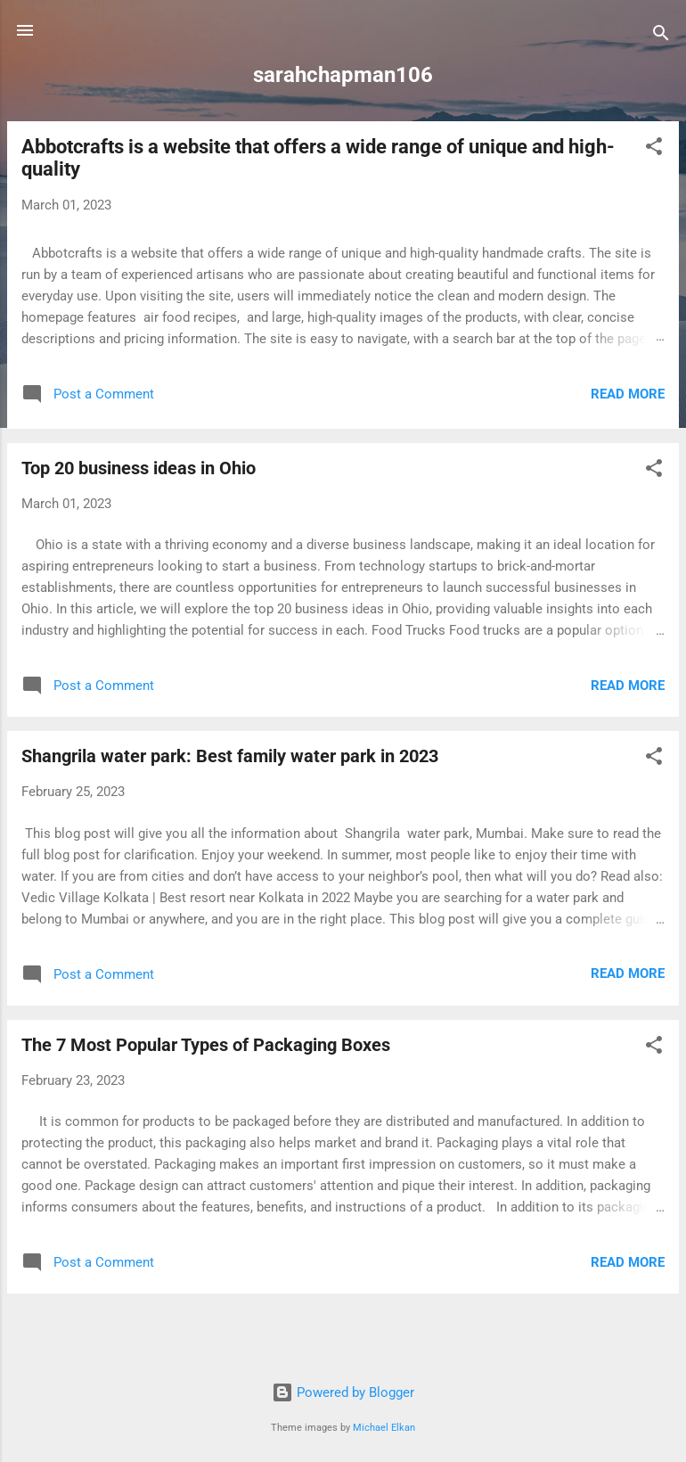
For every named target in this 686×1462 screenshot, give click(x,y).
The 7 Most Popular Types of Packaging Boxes (205, 1044)
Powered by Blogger (343, 1392)
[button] (654, 149)
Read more (628, 394)
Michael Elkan (384, 1427)
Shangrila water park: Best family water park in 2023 (229, 756)
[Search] (661, 36)
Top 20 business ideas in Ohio (138, 468)
